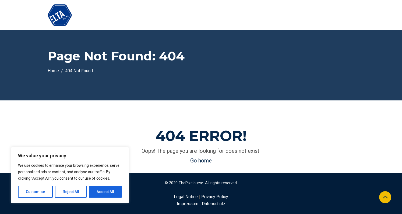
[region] (70, 175)
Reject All (71, 192)
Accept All (105, 192)
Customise (35, 192)
